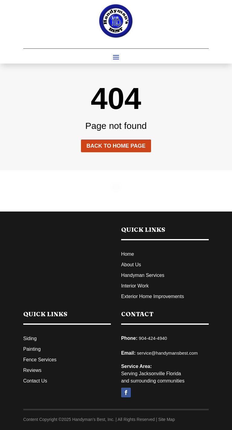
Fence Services (39, 359)
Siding (30, 338)
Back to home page (115, 146)
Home (127, 254)
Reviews (32, 370)
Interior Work (135, 285)
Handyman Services (142, 275)
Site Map (166, 419)
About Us (131, 264)
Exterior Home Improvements (152, 296)
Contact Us (35, 380)
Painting (32, 349)
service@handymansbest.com (167, 353)
